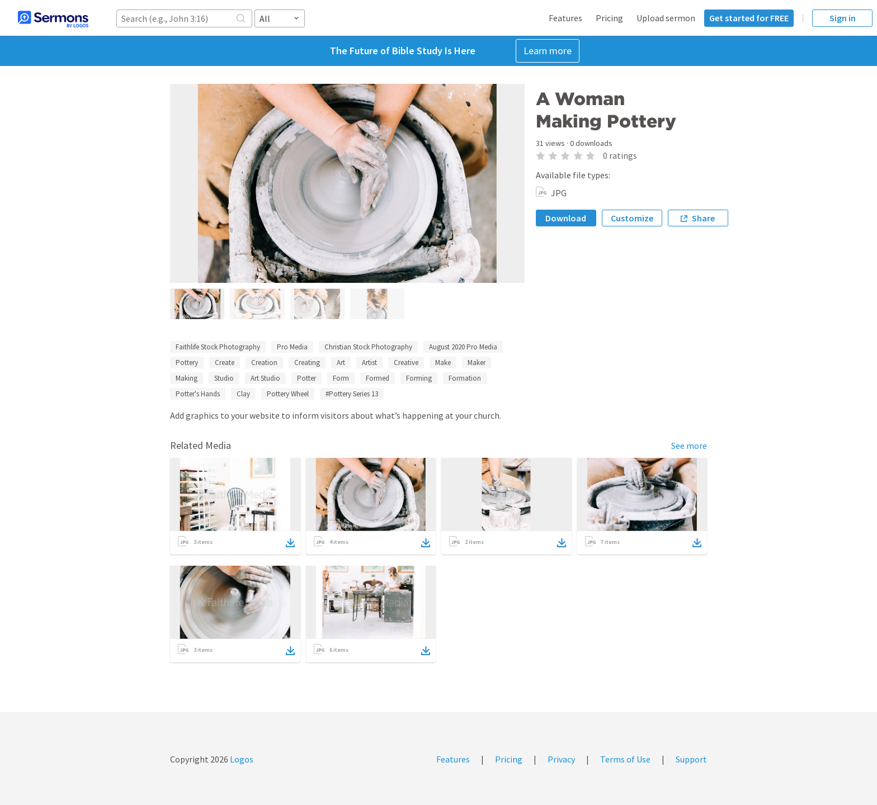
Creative (406, 362)
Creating (307, 362)
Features (565, 17)
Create (224, 362)
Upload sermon (665, 17)
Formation (465, 378)
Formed (377, 378)
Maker (476, 362)
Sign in (842, 17)
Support (691, 759)
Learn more (548, 50)
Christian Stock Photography (368, 347)
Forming (419, 378)
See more (689, 445)
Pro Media (292, 347)
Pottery (187, 362)
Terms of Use (625, 759)
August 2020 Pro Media (463, 347)
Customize (632, 218)
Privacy (561, 759)
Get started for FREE (749, 17)
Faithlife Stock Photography (218, 347)
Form (341, 378)
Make (443, 362)
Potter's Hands (198, 394)
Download (565, 218)
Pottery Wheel (288, 394)
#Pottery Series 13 (352, 394)
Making (186, 378)
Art (341, 362)
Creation (264, 362)
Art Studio (265, 378)
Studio (224, 378)
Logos (240, 759)
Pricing (609, 17)
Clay (243, 394)
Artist (369, 362)
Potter (306, 378)
